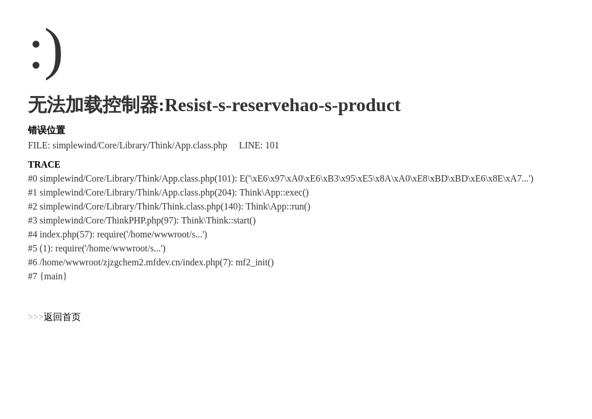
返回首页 (62, 317)
